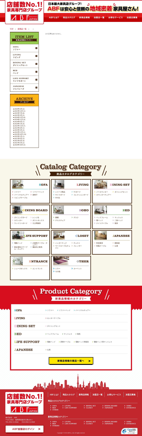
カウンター (18, 220)
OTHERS (55, 426)
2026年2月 (18, 109)
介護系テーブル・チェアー (40, 244)
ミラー (57, 269)
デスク (76, 217)
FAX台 (57, 198)
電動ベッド (18, 243)
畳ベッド (99, 220)
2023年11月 (19, 126)
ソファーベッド (38, 192)
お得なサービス (114, 395)
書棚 (57, 217)
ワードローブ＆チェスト (62, 247)
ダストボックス (38, 220)
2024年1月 (18, 124)
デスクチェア (60, 220)
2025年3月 (18, 115)
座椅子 (35, 195)
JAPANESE (109, 408)
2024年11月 (19, 119)
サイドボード (60, 195)
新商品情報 (84, 395)
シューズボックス (20, 269)
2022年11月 (19, 132)
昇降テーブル (65, 342)
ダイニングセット (121, 192)
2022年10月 (19, 134)
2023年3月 (18, 130)
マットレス (119, 217)
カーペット (78, 269)
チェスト (77, 243)
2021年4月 (18, 140)
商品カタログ (69, 395)
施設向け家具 (37, 247)
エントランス (37, 269)
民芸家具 (99, 243)
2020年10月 (19, 145)
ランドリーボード (20, 223)
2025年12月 (19, 111)
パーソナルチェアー (21, 195)
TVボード (77, 192)
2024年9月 (18, 121)
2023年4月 (18, 128)
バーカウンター (102, 192)
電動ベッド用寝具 (82, 342)
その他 (57, 271)
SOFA (54, 406)
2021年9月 (18, 138)
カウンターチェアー (103, 195)
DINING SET (91, 406)
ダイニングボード (20, 217)
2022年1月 (18, 136)
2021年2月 (18, 143)
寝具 (116, 223)
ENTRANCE (131, 408)
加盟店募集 (131, 395)
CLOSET (89, 408)
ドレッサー (78, 246)
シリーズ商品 (60, 192)
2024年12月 (19, 117)
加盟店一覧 (98, 395)
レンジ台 (36, 217)
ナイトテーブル (102, 223)
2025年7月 (18, 113)
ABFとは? (54, 395)
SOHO (128, 406)
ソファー (17, 192)
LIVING (68, 406)
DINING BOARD (111, 406)
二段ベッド (119, 220)
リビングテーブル (20, 198)
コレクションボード (81, 195)
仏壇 (116, 246)
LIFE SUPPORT (71, 408)
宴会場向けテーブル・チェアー (20, 248)
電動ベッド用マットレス (103, 342)
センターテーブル (53, 318)
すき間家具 (37, 223)
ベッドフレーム (102, 217)
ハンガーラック (61, 243)
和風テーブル (101, 246)
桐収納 (117, 243)
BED (54, 408)
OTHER (55, 410)
